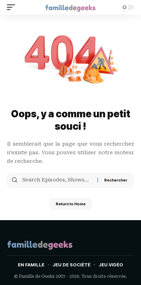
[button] (13, 7)
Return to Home (71, 204)
